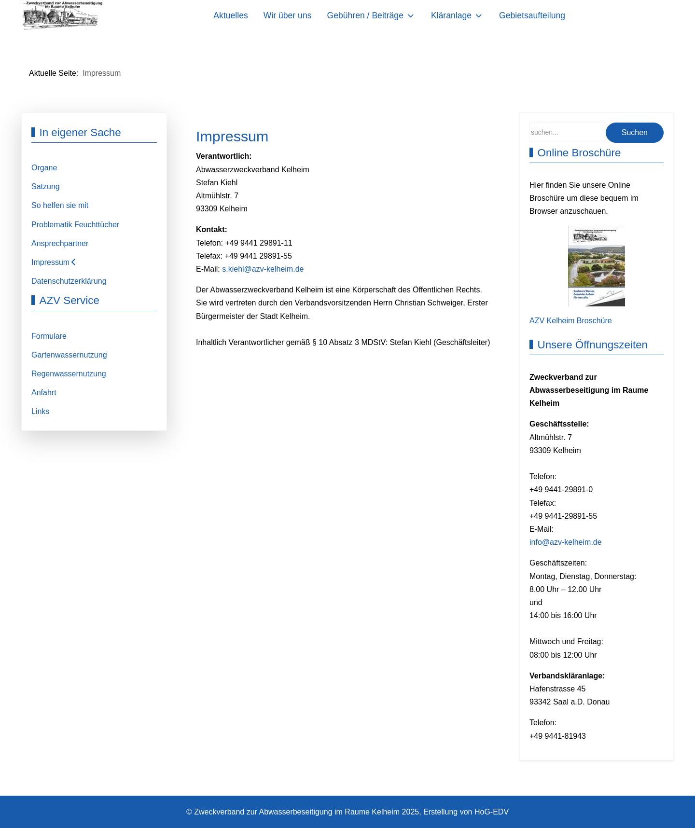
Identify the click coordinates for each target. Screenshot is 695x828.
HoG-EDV (491, 812)
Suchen (635, 132)
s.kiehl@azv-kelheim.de (263, 269)
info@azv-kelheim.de (565, 542)
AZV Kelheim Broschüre (570, 321)
